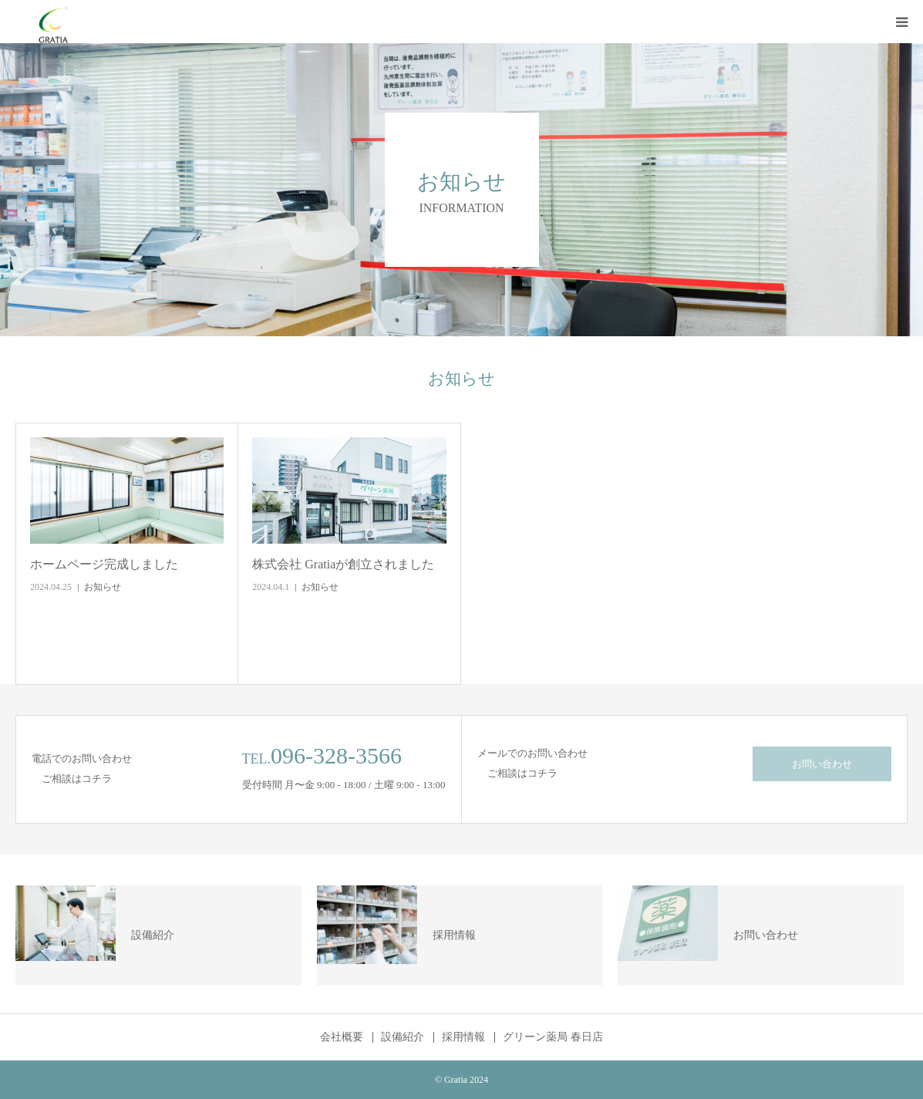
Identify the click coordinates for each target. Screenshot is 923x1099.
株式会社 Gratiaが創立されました (343, 564)
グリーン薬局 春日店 (553, 1037)
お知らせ (102, 587)
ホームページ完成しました (104, 564)
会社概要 (341, 1037)
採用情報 (463, 1037)
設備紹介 (402, 1037)
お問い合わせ (822, 764)
